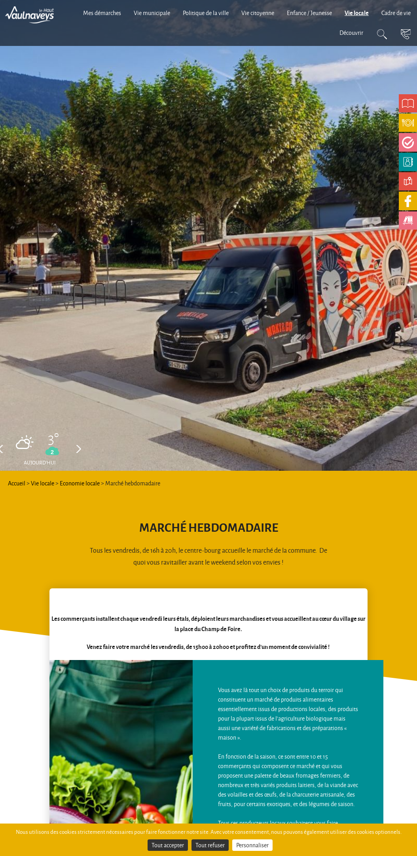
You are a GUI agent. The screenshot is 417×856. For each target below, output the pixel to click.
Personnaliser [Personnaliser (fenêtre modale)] (252, 845)
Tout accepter (168, 845)
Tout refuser (210, 845)
